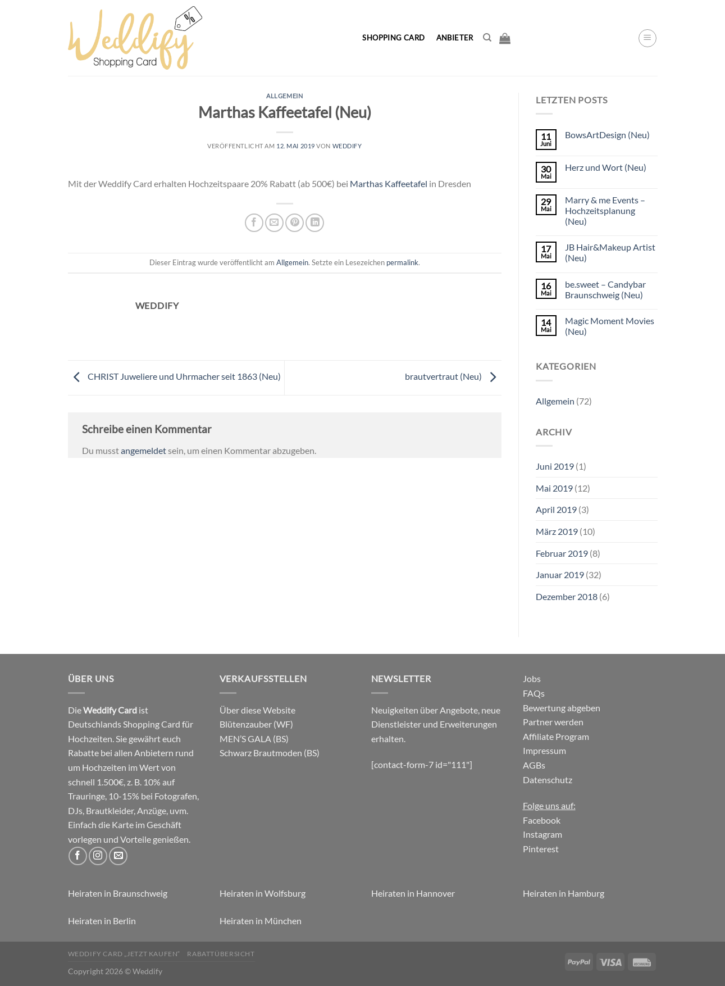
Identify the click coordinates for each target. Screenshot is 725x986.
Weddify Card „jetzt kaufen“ (124, 953)
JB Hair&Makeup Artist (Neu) (610, 252)
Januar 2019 (560, 574)
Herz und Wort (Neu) (605, 167)
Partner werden (553, 721)
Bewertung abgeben (561, 707)
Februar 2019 (562, 553)
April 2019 (556, 509)
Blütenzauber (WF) (256, 724)
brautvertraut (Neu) (453, 376)
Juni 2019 (555, 466)
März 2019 (557, 531)
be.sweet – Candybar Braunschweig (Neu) (605, 289)
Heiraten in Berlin (102, 920)
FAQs (534, 693)
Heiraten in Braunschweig (117, 893)
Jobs (532, 678)
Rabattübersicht (220, 953)
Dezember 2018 (567, 596)
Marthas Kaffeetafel (388, 183)
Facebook (541, 820)
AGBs (534, 765)
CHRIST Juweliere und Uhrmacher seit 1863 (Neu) (174, 376)
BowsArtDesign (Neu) (607, 134)
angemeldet (143, 450)
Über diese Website (257, 710)
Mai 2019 (554, 488)
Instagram (542, 834)
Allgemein (284, 95)
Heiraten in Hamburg (563, 893)
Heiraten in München (261, 920)
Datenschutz (547, 779)
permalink (402, 262)
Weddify (347, 145)
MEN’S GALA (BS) (254, 738)
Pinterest (541, 848)
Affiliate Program (556, 736)
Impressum (544, 750)
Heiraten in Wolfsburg (262, 893)
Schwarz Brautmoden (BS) (270, 752)
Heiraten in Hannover (413, 893)
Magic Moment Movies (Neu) (609, 326)
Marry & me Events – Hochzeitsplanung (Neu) (605, 210)
